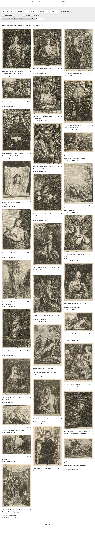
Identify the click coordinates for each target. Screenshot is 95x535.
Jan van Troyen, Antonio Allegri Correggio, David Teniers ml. (75, 258)
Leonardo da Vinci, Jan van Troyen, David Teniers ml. (75, 306)
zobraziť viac (47, 527)
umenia (64, 4)
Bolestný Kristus (37, 121)
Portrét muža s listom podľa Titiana (11, 158)
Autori (39, 7)
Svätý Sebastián (6, 306)
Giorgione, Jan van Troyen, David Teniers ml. (14, 353)
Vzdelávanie (50, 7)
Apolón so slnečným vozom (40, 322)
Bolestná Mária (6, 402)
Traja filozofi (5, 462)
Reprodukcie (58, 7)
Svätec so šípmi (68, 78)
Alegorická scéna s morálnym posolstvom (13, 355)
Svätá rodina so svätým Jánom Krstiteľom (75, 160)
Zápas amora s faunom (70, 212)
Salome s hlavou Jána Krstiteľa (72, 310)
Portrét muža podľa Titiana (71, 130)
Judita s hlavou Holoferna (39, 220)
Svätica (66, 261)
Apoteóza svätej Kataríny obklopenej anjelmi (13, 433)
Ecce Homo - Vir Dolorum (40, 423)
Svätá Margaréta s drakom (40, 272)
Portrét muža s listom (38, 473)
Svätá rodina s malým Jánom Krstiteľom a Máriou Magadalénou (75, 468)
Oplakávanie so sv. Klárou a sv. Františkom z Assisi (45, 375)
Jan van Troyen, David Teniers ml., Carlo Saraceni (43, 217)
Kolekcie (34, 7)
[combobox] (47, 4)
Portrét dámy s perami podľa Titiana (11, 76)
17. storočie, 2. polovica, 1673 (9, 78)
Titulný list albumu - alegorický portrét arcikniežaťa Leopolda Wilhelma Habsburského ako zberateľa (12, 516)
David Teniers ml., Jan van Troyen (11, 400)
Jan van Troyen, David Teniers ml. (11, 204)
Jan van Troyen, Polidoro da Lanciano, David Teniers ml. (76, 157)
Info (64, 7)
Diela (28, 7)
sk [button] (85, 2)
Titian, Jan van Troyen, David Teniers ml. (13, 74)
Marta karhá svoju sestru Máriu (72, 389)
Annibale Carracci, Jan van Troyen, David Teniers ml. (75, 209)
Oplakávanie (67, 340)
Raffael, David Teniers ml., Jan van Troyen (44, 270)
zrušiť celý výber (39, 21)
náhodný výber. (41, 28)
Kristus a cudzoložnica (8, 106)
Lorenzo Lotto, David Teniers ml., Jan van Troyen (75, 337)
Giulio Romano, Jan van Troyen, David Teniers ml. (43, 318)
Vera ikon (4, 207)
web (32, 4)
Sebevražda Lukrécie (38, 73)
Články (44, 7)
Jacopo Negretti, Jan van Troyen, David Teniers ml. (74, 464)
